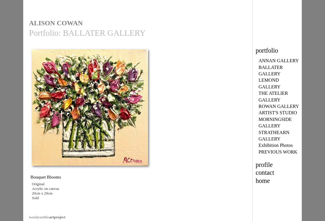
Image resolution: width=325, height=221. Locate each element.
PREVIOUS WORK (278, 152)
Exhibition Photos (276, 145)
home (263, 180)
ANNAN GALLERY (279, 60)
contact (265, 172)
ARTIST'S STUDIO (278, 112)
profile (264, 164)
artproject (47, 217)
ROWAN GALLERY (279, 106)
